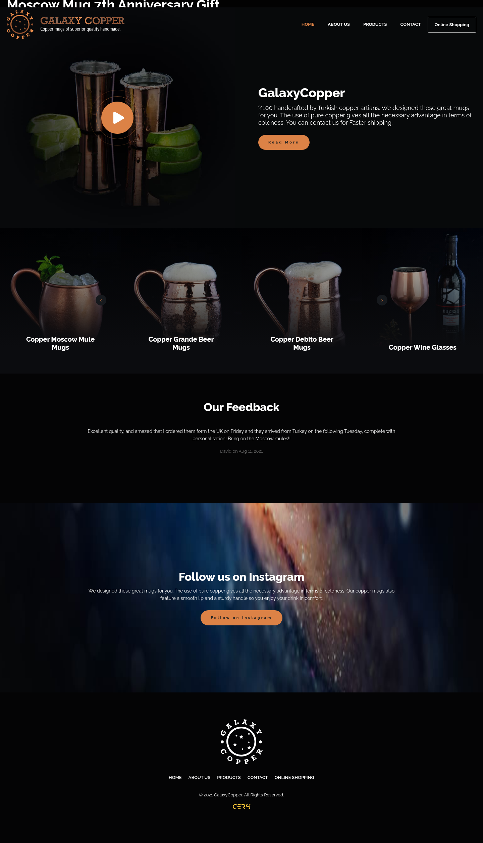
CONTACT (410, 24)
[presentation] (101, 300)
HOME (308, 24)
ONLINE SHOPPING (294, 777)
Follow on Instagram (241, 618)
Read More (284, 142)
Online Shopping (452, 24)
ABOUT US (339, 24)
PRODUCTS (375, 24)
